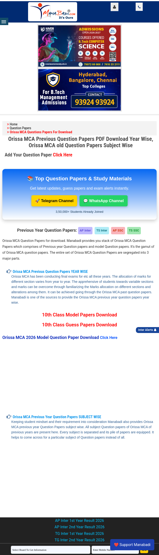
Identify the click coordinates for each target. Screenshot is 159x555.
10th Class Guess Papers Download (79, 325)
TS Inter (101, 230)
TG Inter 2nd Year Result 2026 (79, 540)
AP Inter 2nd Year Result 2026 (79, 527)
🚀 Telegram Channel (54, 201)
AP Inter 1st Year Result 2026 (79, 520)
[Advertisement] (78, 377)
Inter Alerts (147, 330)
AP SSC (118, 230)
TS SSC (134, 230)
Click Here (62, 155)
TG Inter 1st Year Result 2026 (79, 533)
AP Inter (85, 230)
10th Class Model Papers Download (79, 315)
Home (13, 124)
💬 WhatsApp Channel (103, 201)
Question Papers (20, 128)
